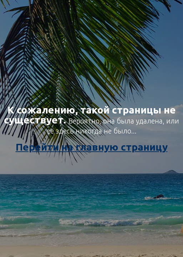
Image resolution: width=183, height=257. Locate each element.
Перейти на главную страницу (92, 147)
